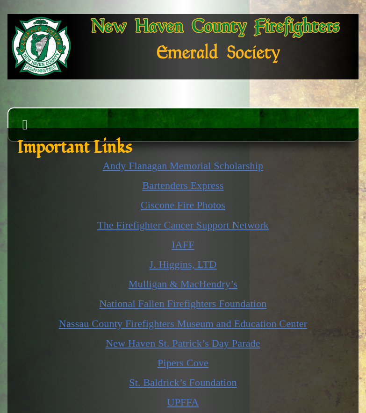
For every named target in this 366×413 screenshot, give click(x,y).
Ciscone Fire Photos (183, 205)
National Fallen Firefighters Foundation (183, 303)
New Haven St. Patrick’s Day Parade (183, 343)
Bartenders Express (182, 185)
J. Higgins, (183, 264)
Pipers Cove (183, 363)
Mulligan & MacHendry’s (183, 284)
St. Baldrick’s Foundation (183, 382)
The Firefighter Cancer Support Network (183, 225)
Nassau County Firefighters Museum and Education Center (183, 323)
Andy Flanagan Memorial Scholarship (183, 165)
